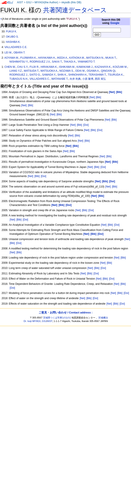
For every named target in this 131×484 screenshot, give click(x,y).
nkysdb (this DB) (71, 2)
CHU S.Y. (22, 66)
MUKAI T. (110, 57)
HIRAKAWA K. (49, 66)
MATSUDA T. (31, 70)
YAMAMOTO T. (86, 61)
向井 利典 (75, 78)
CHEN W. (10, 66)
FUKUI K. (11, 31)
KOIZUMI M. (120, 66)
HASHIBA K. (13, 41)
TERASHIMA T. (97, 74)
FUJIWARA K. (28, 57)
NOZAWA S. (66, 70)
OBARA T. (19, 52)
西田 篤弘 (100, 78)
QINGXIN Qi (108, 70)
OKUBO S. (12, 36)
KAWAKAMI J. (84, 66)
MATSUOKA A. (49, 70)
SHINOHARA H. (77, 74)
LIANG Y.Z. (16, 70)
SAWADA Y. (49, 74)
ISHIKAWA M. (67, 66)
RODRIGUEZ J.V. (40, 61)
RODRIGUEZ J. (19, 74)
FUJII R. (34, 66)
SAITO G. (35, 74)
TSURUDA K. (116, 74)
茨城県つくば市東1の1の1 (57, 317)
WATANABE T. (59, 78)
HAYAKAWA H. (47, 57)
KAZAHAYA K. (103, 66)
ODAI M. (80, 70)
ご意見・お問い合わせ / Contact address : (65, 312)
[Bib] (98, 97)
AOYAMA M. (11, 57)
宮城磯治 (103, 317)
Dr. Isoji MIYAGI (32, 321)
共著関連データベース (75, 10)
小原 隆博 (87, 78)
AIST (20, 2)
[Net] (92, 97)
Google (114, 23)
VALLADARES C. (39, 78)
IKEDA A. (62, 57)
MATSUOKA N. (95, 57)
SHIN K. (62, 74)
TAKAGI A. (70, 61)
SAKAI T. (57, 61)
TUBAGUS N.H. (19, 78)
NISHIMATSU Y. (19, 61)
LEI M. (8, 52)
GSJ (28, 2)
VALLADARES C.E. (16, 47)
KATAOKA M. (77, 57)
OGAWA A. (93, 70)
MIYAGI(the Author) (46, 2)
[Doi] (86, 124)
